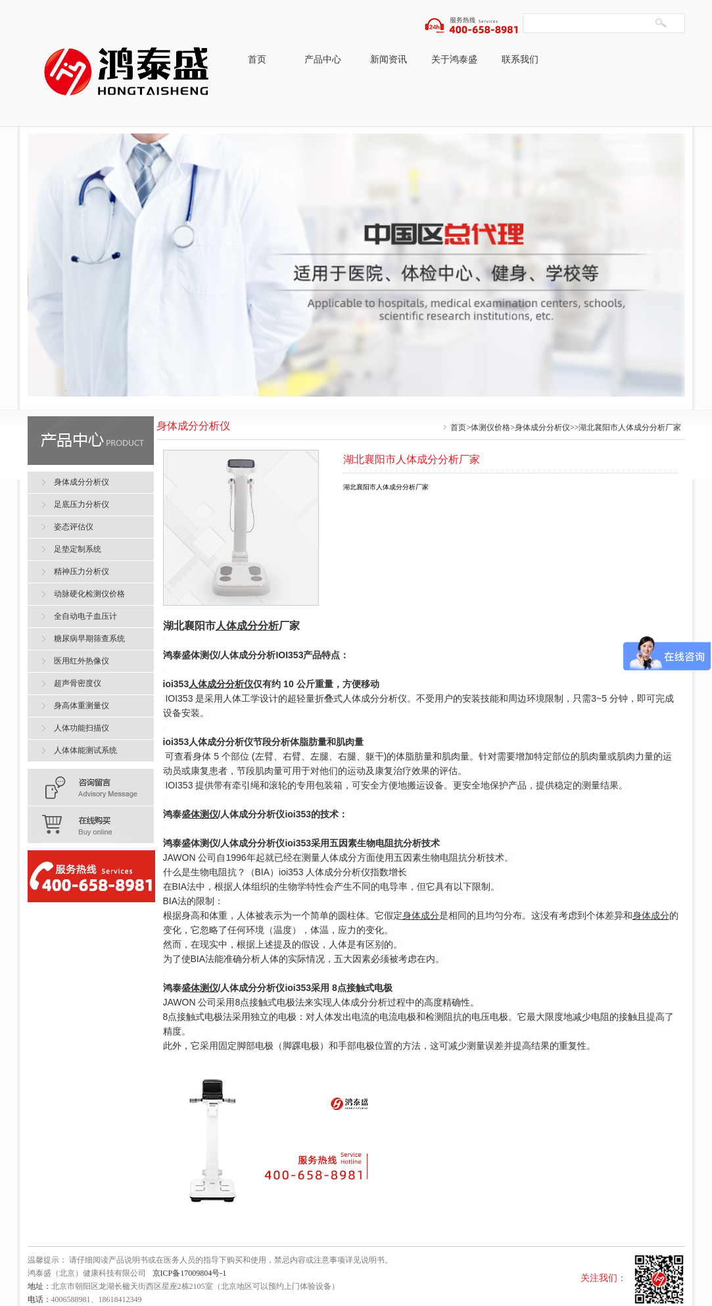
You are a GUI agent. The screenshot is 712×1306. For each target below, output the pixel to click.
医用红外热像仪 (81, 660)
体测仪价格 (490, 427)
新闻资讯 (388, 59)
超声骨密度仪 (77, 683)
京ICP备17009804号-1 (190, 1273)
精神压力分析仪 (81, 571)
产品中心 (322, 59)
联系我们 (520, 59)
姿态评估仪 (73, 526)
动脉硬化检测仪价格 (89, 593)
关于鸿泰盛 (454, 59)
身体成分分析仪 (542, 427)
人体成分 (237, 625)
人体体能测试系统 (85, 750)
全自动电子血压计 (85, 616)
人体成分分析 (247, 655)
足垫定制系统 (77, 549)
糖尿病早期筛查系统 (89, 638)
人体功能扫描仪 (81, 728)
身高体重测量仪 (81, 705)
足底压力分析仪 (81, 504)
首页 (257, 59)
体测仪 (204, 655)
